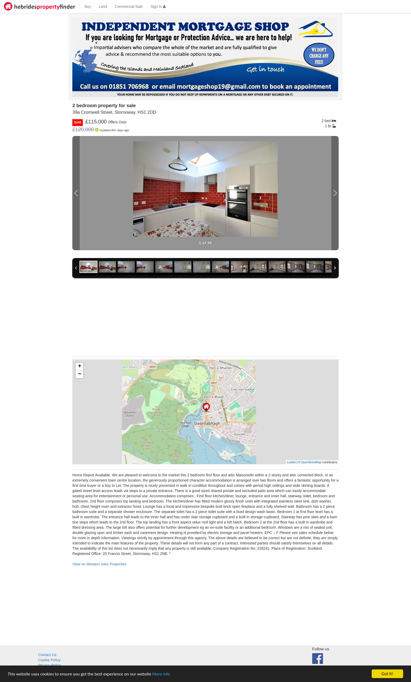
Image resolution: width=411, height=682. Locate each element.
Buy (88, 6)
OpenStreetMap (311, 462)
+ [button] (79, 366)
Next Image (335, 193)
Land (103, 6)
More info (161, 674)
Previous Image (76, 193)
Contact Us (47, 655)
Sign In (157, 6)
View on (99, 564)
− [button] (79, 374)
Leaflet (291, 462)
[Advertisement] (205, 320)
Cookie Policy (49, 660)
